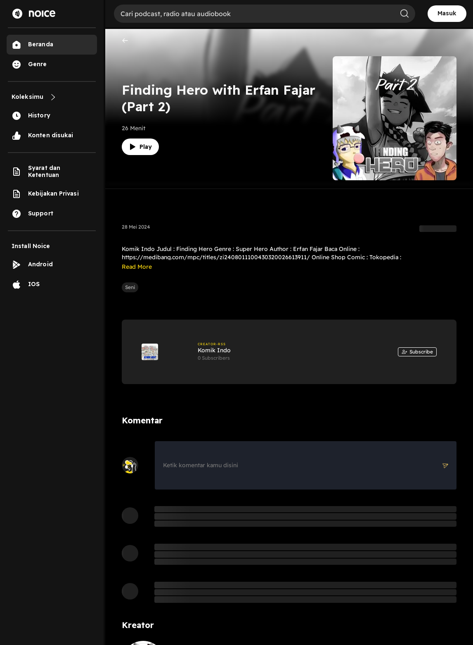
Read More (137, 266)
